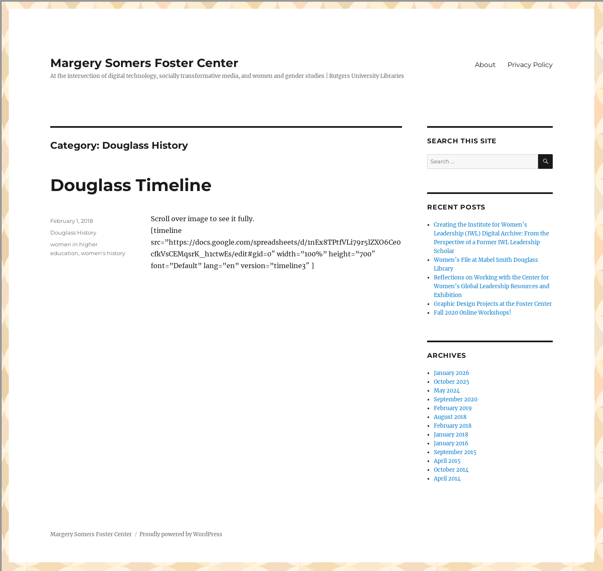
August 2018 (450, 417)
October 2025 (451, 381)
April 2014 (447, 478)
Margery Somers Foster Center (144, 63)
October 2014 (451, 469)
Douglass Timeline (130, 185)
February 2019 (453, 408)
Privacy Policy (530, 65)
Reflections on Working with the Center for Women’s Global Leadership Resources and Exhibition (491, 286)
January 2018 (451, 434)
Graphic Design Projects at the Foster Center (493, 303)
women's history (103, 253)
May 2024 (447, 390)
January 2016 (451, 443)
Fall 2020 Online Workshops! (472, 312)
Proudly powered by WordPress (180, 534)
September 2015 (455, 452)
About (485, 65)
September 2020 (455, 399)
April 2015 (447, 461)
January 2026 (451, 373)
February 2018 (453, 425)
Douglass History (73, 232)
